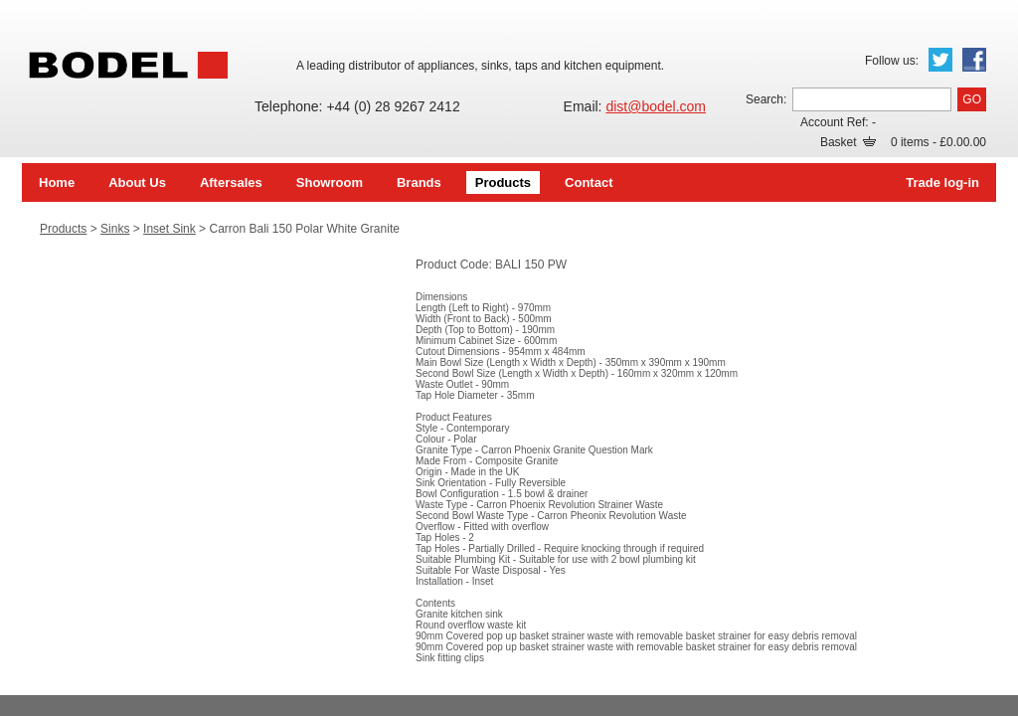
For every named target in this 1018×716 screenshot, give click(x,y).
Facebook (974, 60)
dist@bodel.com (655, 106)
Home (57, 182)
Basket (848, 142)
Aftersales (231, 182)
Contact (588, 182)
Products (503, 182)
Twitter (940, 60)
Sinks (114, 229)
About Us (137, 182)
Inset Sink (169, 229)
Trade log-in (942, 182)
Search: (766, 99)
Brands (419, 182)
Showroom (329, 182)
